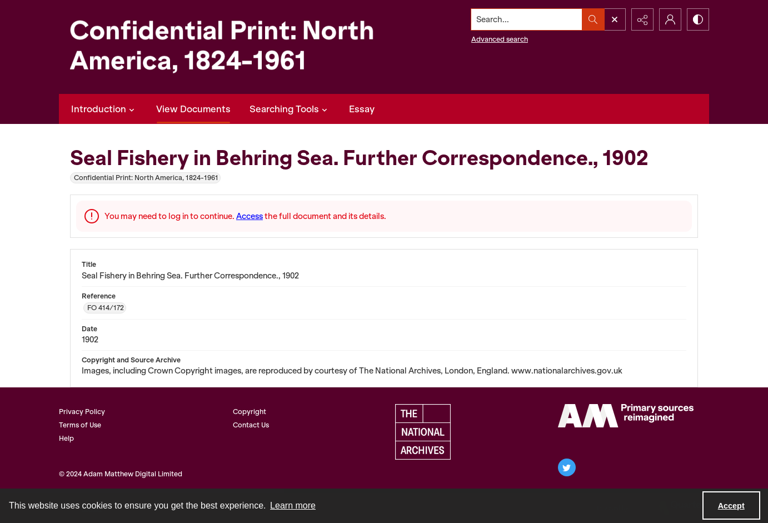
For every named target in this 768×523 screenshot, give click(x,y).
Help (66, 438)
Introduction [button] (104, 109)
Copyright (249, 411)
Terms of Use (80, 425)
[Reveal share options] (642, 19)
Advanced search (499, 39)
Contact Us (251, 425)
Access (249, 216)
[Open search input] (614, 19)
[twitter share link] (567, 467)
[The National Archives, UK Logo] (423, 432)
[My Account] (670, 19)
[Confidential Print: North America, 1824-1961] (236, 47)
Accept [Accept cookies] (731, 505)
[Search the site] (527, 19)
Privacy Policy (82, 411)
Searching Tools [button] (290, 109)
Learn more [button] (293, 505)
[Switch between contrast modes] (698, 19)
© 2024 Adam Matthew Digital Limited (120, 474)
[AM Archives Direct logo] (626, 415)
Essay (362, 108)
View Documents (193, 108)
